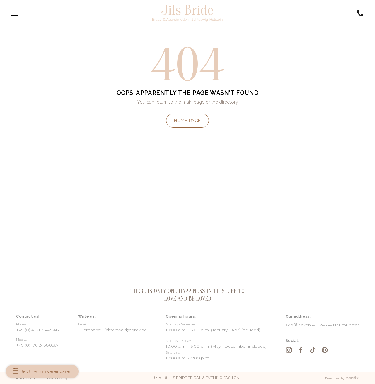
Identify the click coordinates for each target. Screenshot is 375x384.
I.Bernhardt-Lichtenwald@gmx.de (112, 330)
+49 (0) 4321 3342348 (37, 330)
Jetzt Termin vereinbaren (42, 371)
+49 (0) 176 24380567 (37, 345)
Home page (187, 120)
